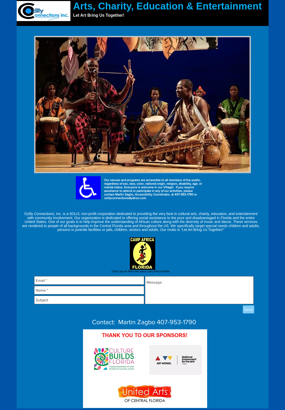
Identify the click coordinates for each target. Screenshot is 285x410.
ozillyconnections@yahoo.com (125, 198)
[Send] (248, 309)
